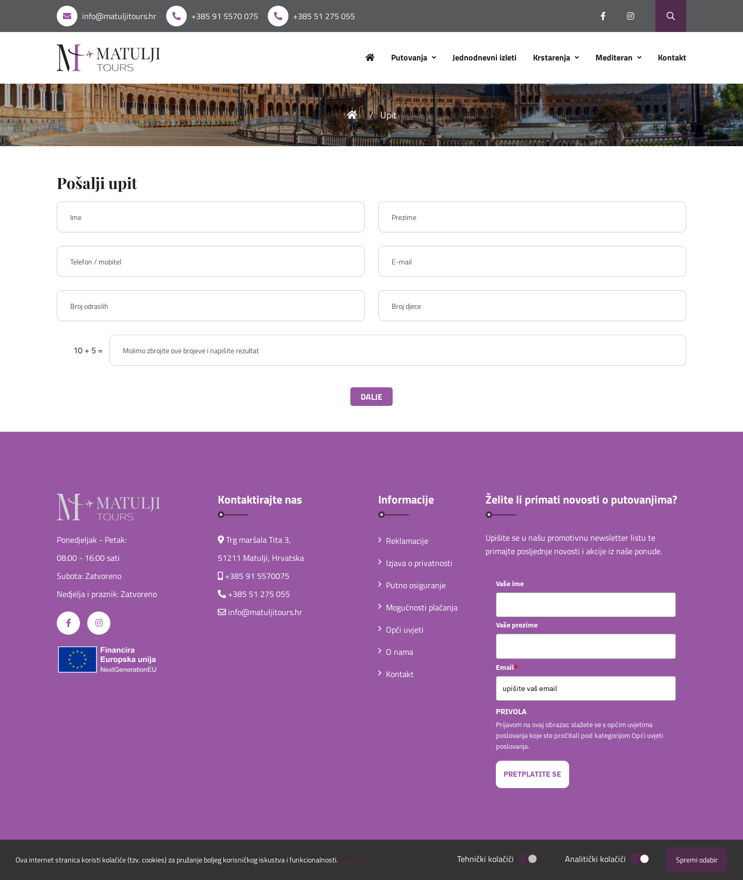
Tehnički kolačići (485, 859)
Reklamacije (403, 541)
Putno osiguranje (412, 585)
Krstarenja (552, 57)
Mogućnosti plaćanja (418, 607)
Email (507, 667)
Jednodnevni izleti (484, 57)
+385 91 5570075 (257, 576)
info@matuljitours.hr (119, 16)
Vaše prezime (517, 625)
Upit (388, 115)
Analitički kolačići (595, 859)
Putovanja (410, 57)
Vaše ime (510, 583)
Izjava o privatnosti (415, 563)
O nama (395, 652)
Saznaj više (357, 859)
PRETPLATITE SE (532, 774)
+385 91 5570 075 (224, 16)
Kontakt (672, 57)
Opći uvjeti (401, 629)
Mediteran (615, 57)
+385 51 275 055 (324, 16)
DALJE (371, 396)
